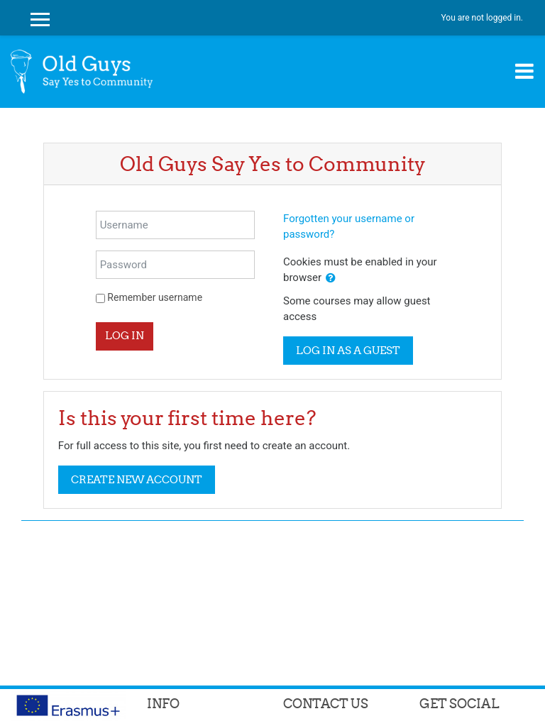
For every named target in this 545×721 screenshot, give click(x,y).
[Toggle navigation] (524, 71)
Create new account (136, 479)
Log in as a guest (348, 350)
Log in (124, 335)
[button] (330, 278)
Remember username (154, 297)
